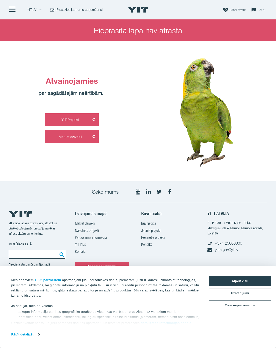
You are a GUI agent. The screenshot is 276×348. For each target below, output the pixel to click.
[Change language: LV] (259, 9)
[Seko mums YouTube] (138, 191)
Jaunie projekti (151, 231)
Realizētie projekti (153, 238)
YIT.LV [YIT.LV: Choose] (34, 10)
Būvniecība (148, 224)
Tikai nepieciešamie (240, 305)
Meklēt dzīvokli (70, 136)
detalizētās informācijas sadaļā (166, 323)
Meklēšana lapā (20, 244)
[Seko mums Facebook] (169, 191)
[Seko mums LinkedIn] (148, 191)
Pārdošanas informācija (91, 238)
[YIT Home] (138, 10)
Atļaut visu (240, 281)
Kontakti (80, 252)
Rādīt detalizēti (22, 334)
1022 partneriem (48, 280)
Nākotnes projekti (87, 231)
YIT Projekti (70, 119)
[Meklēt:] (61, 254)
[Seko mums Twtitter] (159, 191)
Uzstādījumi (240, 293)
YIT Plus (80, 245)
